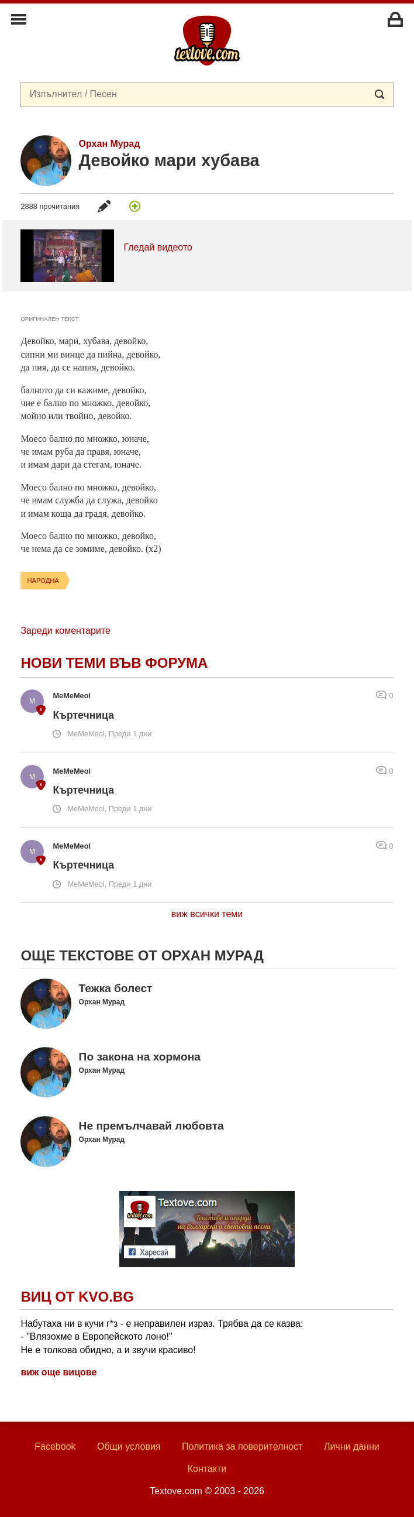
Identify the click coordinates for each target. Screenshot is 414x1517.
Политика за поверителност (242, 1446)
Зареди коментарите (65, 631)
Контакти (207, 1469)
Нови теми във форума (114, 663)
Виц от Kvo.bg (76, 1297)
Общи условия (129, 1446)
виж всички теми (207, 914)
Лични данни (352, 1446)
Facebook (54, 1446)
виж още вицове (58, 1372)
